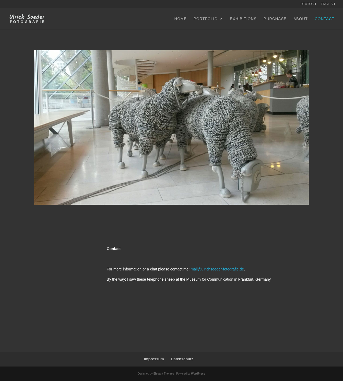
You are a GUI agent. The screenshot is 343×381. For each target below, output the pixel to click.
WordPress (198, 373)
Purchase (275, 19)
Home (180, 19)
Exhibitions (243, 19)
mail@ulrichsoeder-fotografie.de (217, 269)
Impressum (154, 359)
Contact (324, 19)
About (300, 19)
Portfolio (205, 19)
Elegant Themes (164, 373)
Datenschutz (182, 359)
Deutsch (308, 4)
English (328, 4)
